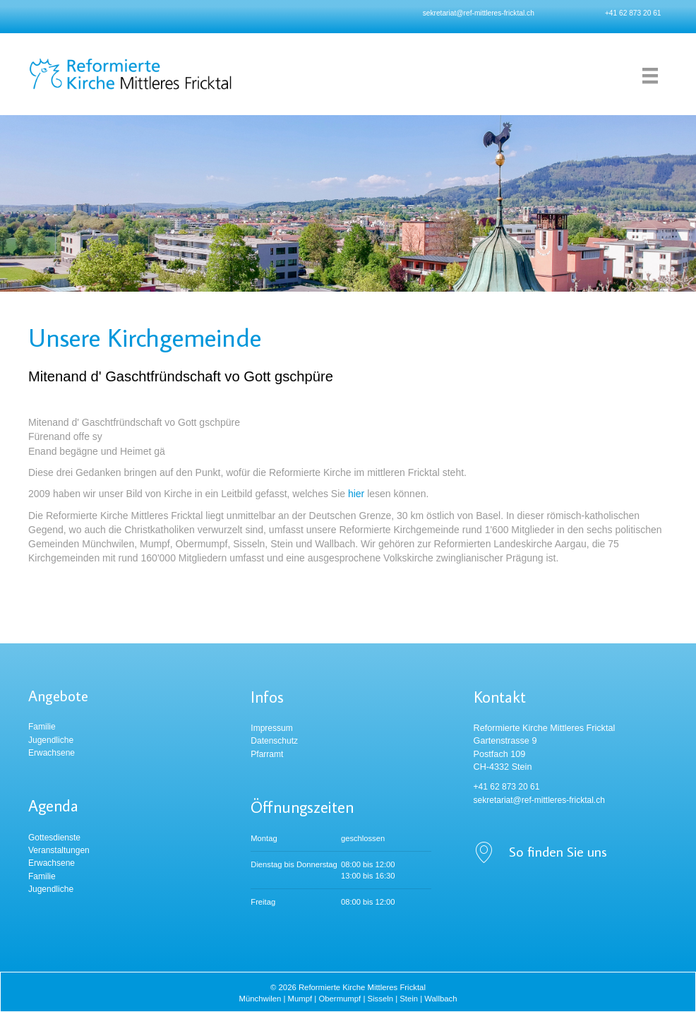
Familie (42, 727)
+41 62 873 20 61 (633, 13)
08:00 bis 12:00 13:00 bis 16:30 (368, 870)
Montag (264, 838)
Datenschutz (274, 741)
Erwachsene (51, 753)
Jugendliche (50, 740)
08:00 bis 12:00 (368, 902)
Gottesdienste (54, 838)
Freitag (263, 902)
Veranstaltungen (59, 850)
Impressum (271, 728)
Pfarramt (267, 754)
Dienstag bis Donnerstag (294, 864)
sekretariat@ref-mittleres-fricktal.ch (478, 13)
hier (356, 493)
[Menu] (650, 75)
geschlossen (363, 838)
